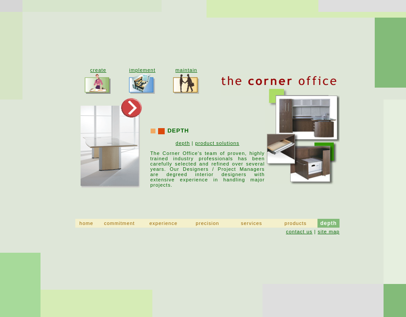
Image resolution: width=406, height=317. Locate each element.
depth (183, 143)
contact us (299, 231)
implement (142, 70)
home (86, 223)
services (251, 223)
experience (163, 223)
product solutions (217, 143)
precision (207, 223)
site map (329, 231)
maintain (186, 70)
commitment (119, 223)
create (98, 70)
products (295, 223)
